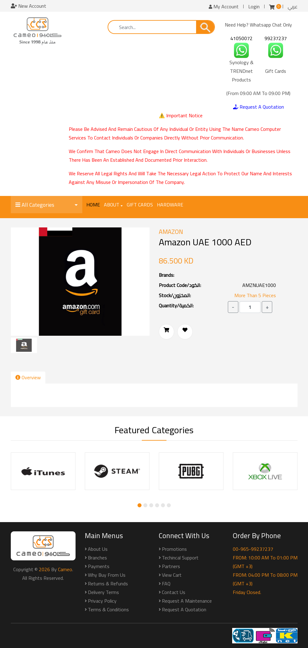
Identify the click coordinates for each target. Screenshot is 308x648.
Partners (171, 566)
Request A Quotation (258, 106)
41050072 (241, 38)
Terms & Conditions (108, 609)
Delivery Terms (103, 592)
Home (93, 204)
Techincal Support (180, 557)
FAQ (166, 583)
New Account (28, 5)
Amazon (171, 231)
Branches (97, 557)
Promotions (174, 549)
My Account (224, 6)
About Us (98, 549)
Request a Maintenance (187, 600)
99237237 (276, 38)
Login (254, 6)
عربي (293, 6)
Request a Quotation (184, 609)
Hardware (170, 204)
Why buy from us (106, 575)
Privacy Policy (102, 600)
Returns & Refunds (108, 583)
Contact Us (173, 592)
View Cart (172, 575)
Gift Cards (140, 204)
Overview (28, 377)
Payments (98, 566)
